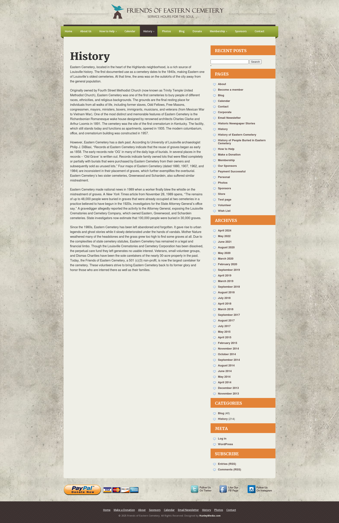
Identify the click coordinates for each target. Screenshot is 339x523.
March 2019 (225, 281)
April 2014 (224, 382)
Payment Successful (232, 171)
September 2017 (229, 315)
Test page (224, 199)
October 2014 (227, 354)
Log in (222, 438)
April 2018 (224, 303)
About (222, 84)
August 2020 (226, 247)
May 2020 (224, 253)
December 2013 (228, 388)
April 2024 (224, 230)
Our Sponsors (227, 166)
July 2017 (224, 326)
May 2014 (224, 376)
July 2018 (224, 298)
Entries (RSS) (227, 464)
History (223, 129)
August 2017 (226, 320)
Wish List (224, 211)
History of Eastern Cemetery (237, 134)
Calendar (224, 101)
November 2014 (228, 348)
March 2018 (225, 309)
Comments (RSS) (229, 469)
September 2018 (229, 287)
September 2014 (229, 360)
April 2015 (224, 337)
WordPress (225, 444)
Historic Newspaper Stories (236, 123)
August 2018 (226, 292)
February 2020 (227, 264)
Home (106, 510)
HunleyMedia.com (210, 515)
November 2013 (228, 393)
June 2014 (225, 371)
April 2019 (224, 275)
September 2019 (229, 270)
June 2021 (225, 242)
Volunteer (224, 205)
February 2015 (227, 343)
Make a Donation (229, 154)
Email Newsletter (229, 118)
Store (221, 194)
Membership (226, 160)
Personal (224, 177)
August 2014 (226, 365)
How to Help (226, 149)
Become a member (230, 89)
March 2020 (225, 258)
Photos (222, 182)
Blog (221, 95)
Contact (223, 106)
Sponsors (224, 188)
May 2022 (224, 236)
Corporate (225, 112)
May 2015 (224, 331)
